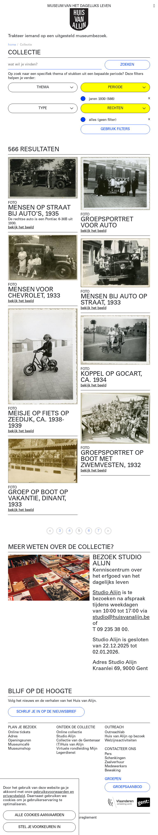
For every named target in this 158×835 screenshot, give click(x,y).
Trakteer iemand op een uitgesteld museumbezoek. (57, 36)
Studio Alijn (107, 592)
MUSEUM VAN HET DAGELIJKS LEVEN (79, 6)
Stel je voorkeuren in (39, 827)
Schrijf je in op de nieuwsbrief (46, 712)
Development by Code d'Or (30, 828)
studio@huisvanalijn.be (121, 617)
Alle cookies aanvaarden (39, 815)
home (12, 44)
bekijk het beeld (21, 227)
